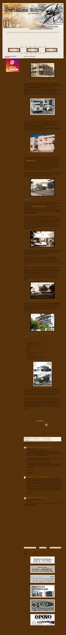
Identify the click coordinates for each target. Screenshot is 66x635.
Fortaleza (32, 440)
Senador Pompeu (30, 160)
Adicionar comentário (30, 505)
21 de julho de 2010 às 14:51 (42, 477)
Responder (29, 472)
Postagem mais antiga (55, 547)
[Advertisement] (42, 540)
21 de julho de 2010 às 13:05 (46, 447)
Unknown (29, 497)
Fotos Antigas (38, 440)
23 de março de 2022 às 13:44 (39, 497)
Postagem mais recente (30, 547)
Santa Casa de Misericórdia (39, 206)
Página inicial (43, 547)
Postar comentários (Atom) (34, 550)
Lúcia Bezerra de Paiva (33, 447)
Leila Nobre (30, 477)
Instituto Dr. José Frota (46, 440)
